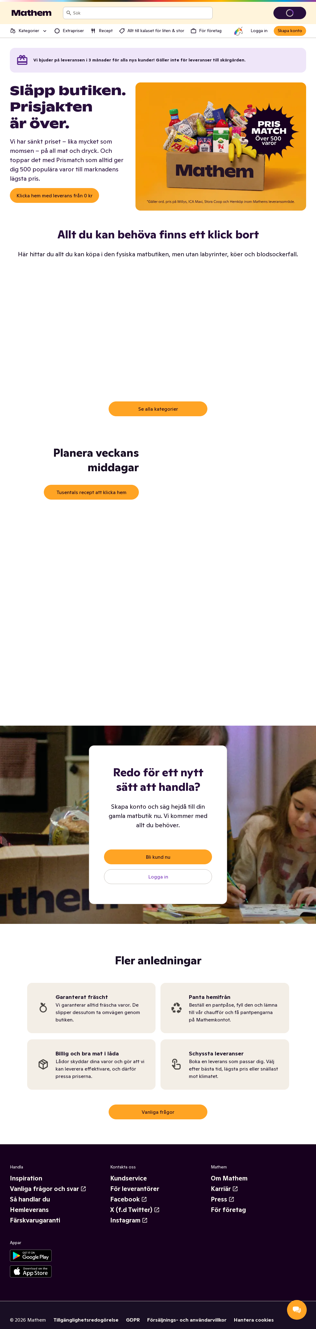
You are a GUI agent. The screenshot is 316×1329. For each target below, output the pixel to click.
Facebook (128, 1199)
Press (223, 1199)
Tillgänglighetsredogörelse (85, 1320)
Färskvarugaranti (35, 1220)
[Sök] (69, 13)
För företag (228, 1210)
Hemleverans (29, 1210)
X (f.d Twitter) (135, 1210)
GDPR (133, 1320)
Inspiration (26, 1178)
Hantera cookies (254, 1320)
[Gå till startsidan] (31, 13)
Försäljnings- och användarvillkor (187, 1320)
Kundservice (128, 1178)
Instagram (129, 1220)
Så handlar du (30, 1199)
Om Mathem (229, 1178)
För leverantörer (134, 1189)
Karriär (224, 1189)
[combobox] (141, 13)
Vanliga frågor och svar (48, 1189)
